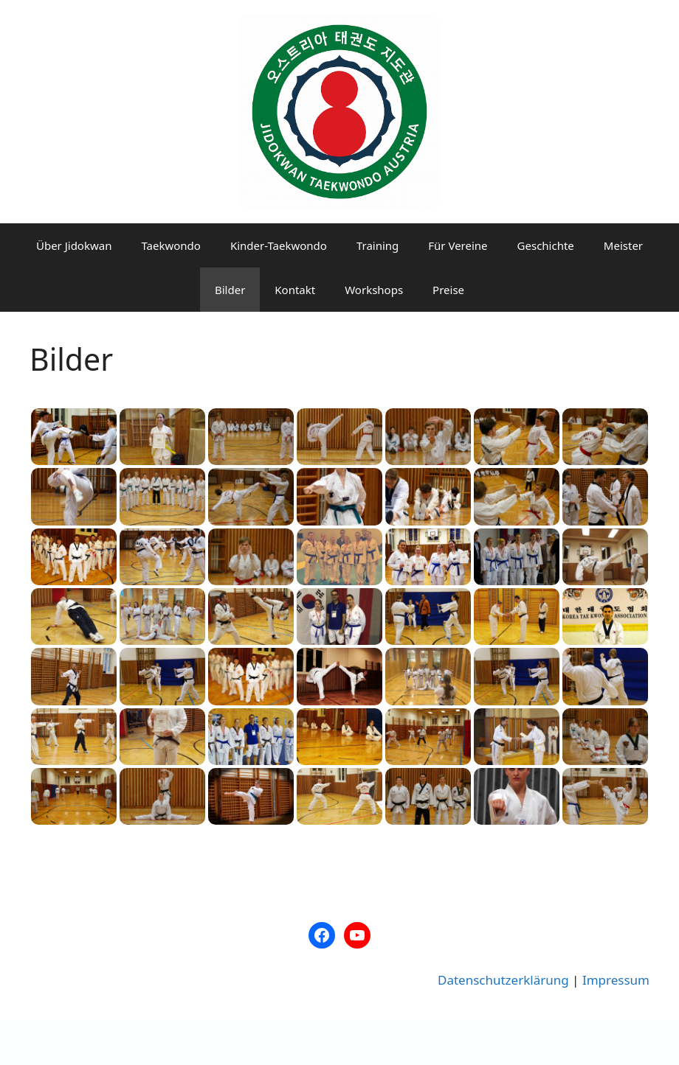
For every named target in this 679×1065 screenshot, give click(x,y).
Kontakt (295, 289)
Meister (623, 245)
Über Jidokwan (74, 245)
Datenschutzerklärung (503, 979)
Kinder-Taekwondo (278, 245)
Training (377, 245)
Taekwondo (170, 245)
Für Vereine (457, 245)
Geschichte (545, 245)
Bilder (230, 289)
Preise (448, 289)
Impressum (615, 979)
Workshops (374, 289)
